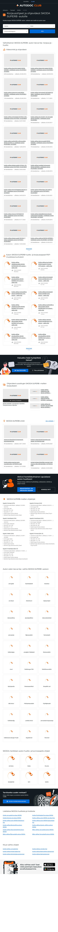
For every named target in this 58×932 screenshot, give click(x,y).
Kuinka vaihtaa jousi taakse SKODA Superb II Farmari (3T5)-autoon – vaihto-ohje (45, 264)
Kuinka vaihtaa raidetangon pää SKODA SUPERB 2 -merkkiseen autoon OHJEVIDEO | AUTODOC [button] (47, 391)
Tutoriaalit (12, 10)
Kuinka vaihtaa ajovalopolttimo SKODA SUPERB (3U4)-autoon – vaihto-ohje (44, 336)
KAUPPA (26, 1)
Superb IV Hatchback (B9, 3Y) (10, 548)
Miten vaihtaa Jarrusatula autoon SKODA (42, 829)
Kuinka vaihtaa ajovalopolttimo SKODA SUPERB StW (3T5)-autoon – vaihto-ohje (19, 336)
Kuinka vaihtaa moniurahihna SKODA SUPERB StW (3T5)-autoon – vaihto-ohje (19, 293)
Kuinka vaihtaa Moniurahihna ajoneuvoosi (43, 851)
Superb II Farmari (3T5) (9, 503)
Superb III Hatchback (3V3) (37, 518)
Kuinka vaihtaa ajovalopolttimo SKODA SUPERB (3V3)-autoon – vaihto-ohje (18, 279)
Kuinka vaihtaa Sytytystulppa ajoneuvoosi (13, 854)
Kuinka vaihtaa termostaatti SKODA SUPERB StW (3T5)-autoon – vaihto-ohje (45, 278)
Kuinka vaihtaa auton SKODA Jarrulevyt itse (43, 818)
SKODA (19, 10)
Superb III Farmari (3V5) (36, 503)
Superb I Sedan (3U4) (8, 533)
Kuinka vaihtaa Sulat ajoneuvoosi (40, 854)
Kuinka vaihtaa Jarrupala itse (10, 849)
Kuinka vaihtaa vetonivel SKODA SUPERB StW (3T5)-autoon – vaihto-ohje (45, 321)
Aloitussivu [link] (5, 10)
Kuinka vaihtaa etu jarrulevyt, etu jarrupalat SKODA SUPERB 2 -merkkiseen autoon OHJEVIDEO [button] (47, 405)
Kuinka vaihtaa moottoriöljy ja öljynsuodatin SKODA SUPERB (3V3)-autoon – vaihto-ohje (19, 322)
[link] (15, 64)
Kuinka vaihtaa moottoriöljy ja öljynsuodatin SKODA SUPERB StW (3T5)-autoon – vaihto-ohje (46, 307)
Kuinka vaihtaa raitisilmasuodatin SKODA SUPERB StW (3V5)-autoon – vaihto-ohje (19, 265)
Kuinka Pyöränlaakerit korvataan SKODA (42, 815)
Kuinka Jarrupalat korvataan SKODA (12, 815)
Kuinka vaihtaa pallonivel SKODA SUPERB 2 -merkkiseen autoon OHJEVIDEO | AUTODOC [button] (46, 398)
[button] (15, 395)
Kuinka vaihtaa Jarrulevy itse (39, 849)
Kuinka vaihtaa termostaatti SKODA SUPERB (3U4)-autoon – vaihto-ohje (45, 293)
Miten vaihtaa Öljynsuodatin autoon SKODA (14, 834)
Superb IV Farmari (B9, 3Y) (36, 533)
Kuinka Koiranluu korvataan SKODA (12, 818)
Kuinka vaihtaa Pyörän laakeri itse (11, 851)
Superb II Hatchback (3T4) (9, 518)
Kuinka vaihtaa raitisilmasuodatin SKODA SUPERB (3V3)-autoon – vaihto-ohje (18, 307)
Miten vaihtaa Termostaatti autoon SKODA (43, 834)
